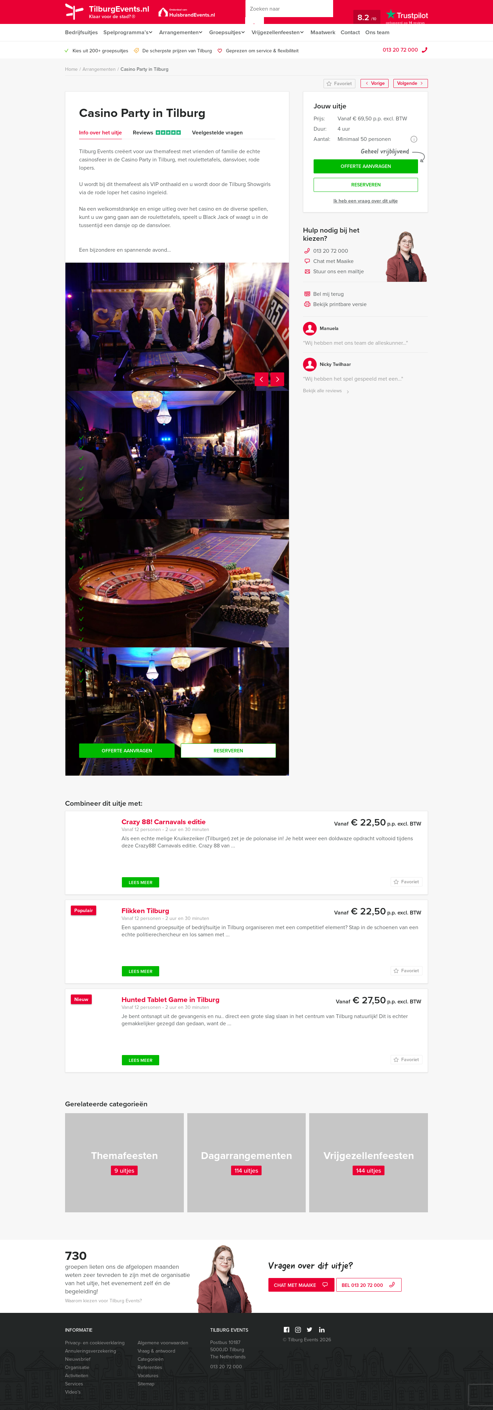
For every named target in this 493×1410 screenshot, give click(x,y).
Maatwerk (330, 32)
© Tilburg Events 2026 (307, 1339)
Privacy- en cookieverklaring (95, 1342)
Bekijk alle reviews (327, 393)
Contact (358, 32)
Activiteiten (76, 1375)
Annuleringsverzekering (90, 1351)
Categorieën (151, 1359)
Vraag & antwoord (156, 1351)
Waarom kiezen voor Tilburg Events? (103, 1300)
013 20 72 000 (400, 50)
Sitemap (146, 1383)
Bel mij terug (323, 296)
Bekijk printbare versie (335, 306)
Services (74, 1383)
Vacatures (148, 1375)
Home (71, 69)
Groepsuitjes (228, 32)
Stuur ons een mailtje (333, 273)
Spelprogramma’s (125, 32)
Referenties (150, 1367)
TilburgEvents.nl (123, 13)
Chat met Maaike (328, 263)
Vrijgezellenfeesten (281, 32)
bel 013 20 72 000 (369, 1285)
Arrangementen (180, 32)
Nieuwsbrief (77, 1359)
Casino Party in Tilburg (144, 69)
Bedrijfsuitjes (81, 32)
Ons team (386, 32)
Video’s (73, 1392)
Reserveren (366, 186)
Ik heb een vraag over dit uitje (365, 202)
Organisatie (77, 1367)
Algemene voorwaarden (163, 1342)
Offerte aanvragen (366, 167)
